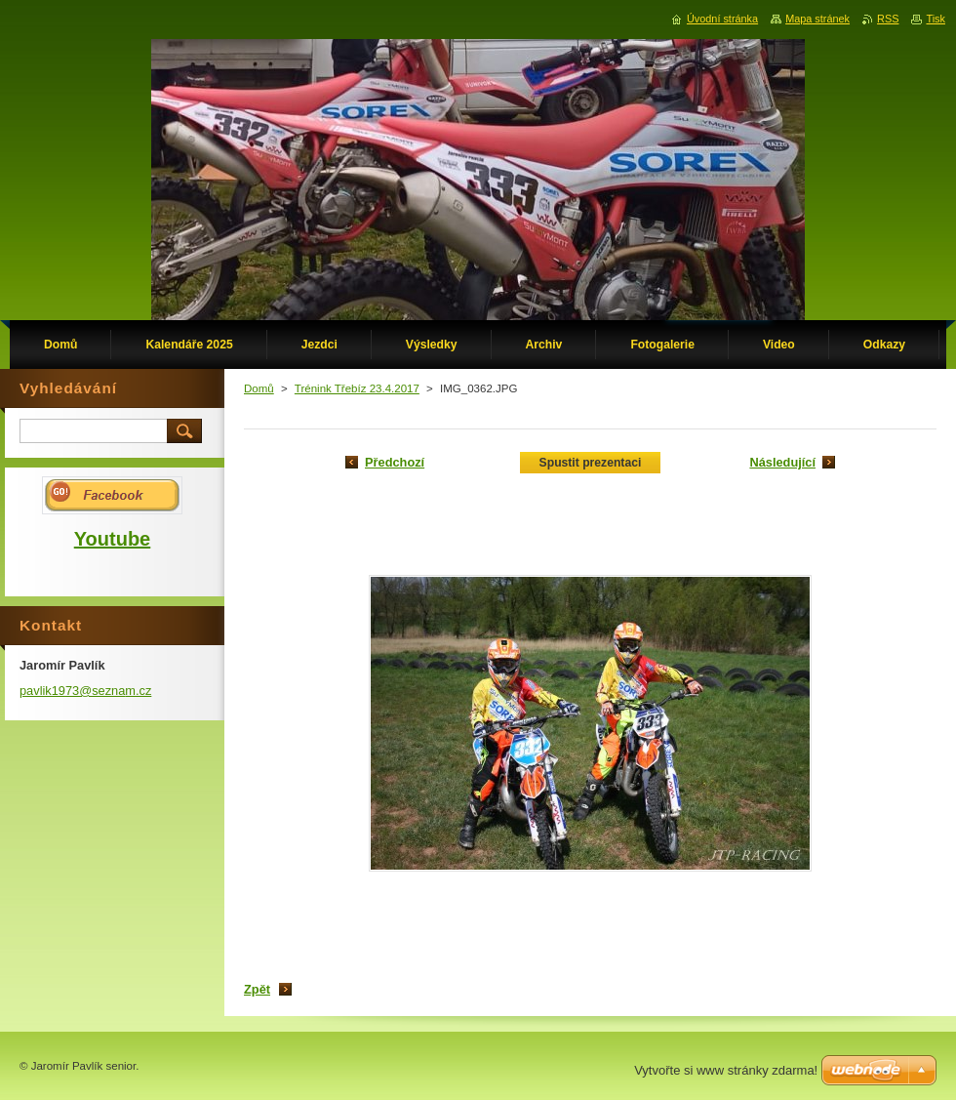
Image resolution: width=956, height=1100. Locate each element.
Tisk (935, 18)
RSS (887, 18)
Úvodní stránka (722, 18)
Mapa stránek (817, 18)
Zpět (257, 989)
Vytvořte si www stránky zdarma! (725, 1070)
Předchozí (394, 462)
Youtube (112, 539)
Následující (782, 462)
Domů (259, 388)
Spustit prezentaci (590, 462)
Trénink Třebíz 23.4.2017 (357, 388)
